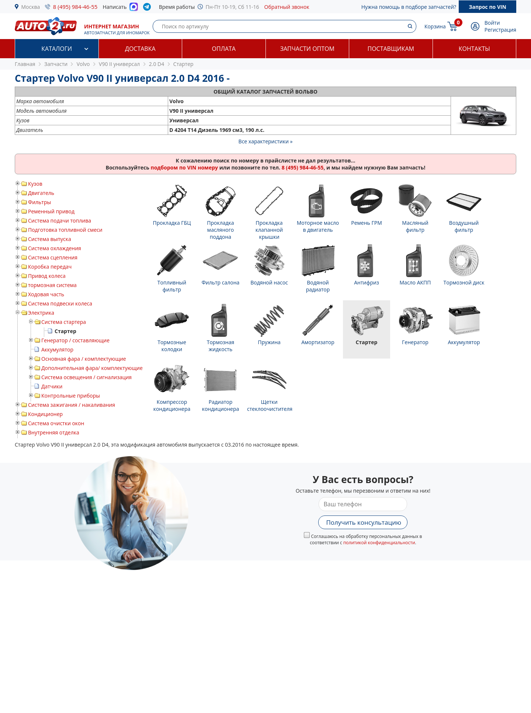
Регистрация (500, 29)
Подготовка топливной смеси (65, 229)
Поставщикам (391, 49)
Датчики (51, 386)
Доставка (140, 49)
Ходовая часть (46, 294)
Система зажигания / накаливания (71, 404)
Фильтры (39, 202)
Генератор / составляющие (75, 340)
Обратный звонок (286, 6)
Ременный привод (51, 211)
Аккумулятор (57, 349)
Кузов (35, 183)
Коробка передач (50, 266)
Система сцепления (52, 257)
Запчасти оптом (307, 49)
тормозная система (52, 285)
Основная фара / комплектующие (83, 358)
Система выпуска (49, 238)
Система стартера (63, 321)
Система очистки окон (56, 423)
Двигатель (41, 192)
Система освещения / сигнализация (86, 377)
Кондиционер (45, 413)
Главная (25, 63)
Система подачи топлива (59, 220)
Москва (30, 6)
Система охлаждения (54, 248)
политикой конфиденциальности (379, 542)
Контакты (474, 49)
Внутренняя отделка (53, 432)
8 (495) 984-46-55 (75, 6)
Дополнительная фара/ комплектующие (92, 367)
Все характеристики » (266, 141)
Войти (492, 22)
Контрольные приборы (70, 395)
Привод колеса (47, 275)
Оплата (224, 49)
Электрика (41, 312)
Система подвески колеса (60, 303)
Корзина (435, 26)
